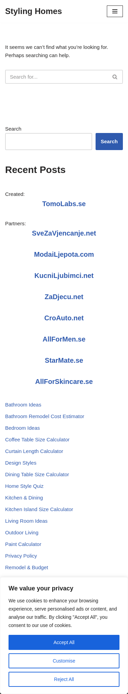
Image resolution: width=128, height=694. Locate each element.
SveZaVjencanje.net (64, 233)
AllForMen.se (64, 339)
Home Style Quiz (24, 486)
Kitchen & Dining (24, 498)
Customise (64, 661)
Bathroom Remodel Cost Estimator (44, 416)
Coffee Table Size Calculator (37, 439)
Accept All (64, 642)
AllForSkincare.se (64, 381)
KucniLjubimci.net (64, 275)
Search (13, 129)
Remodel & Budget (26, 567)
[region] (64, 635)
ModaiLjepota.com (64, 254)
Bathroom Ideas (23, 405)
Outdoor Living (22, 532)
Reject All (64, 679)
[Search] (56, 77)
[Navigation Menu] (115, 11)
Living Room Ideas (26, 521)
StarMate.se (64, 360)
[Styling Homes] (33, 11)
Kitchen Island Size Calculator (39, 509)
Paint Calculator (23, 544)
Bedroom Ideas (22, 428)
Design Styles (21, 463)
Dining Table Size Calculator (37, 474)
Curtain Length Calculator (34, 451)
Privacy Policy (21, 556)
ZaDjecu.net (64, 297)
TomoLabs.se (64, 204)
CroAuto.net (64, 318)
